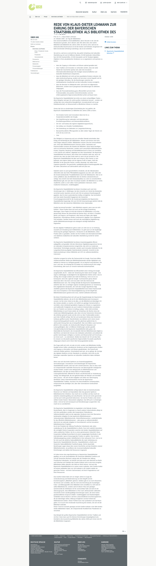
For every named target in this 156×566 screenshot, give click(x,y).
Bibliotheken (57, 547)
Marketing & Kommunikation (108, 547)
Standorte (82, 559)
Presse (33, 46)
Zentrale (80, 561)
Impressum (62, 535)
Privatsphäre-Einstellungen (81, 535)
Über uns (104, 12)
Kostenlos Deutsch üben (36, 549)
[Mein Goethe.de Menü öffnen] (120, 2)
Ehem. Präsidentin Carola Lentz (41, 51)
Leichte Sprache (58, 537)
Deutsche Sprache (82, 12)
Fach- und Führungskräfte (107, 551)
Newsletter (80, 537)
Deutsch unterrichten (36, 548)
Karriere (114, 12)
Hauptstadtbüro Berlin (83, 562)
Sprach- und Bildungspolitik (37, 550)
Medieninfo (36, 64)
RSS (65, 537)
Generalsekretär (39, 57)
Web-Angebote (88, 537)
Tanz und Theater (58, 554)
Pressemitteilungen (38, 68)
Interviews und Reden (39, 48)
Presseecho (36, 59)
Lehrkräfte (103, 549)
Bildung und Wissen (59, 549)
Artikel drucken (111, 42)
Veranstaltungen (35, 73)
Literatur (56, 551)
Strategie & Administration (107, 545)
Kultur (94, 12)
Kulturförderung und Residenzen (62, 544)
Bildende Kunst (58, 548)
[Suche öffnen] (80, 2)
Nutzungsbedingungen (95, 535)
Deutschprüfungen (35, 545)
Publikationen (34, 71)
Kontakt (56, 535)
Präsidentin (38, 54)
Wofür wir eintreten (36, 44)
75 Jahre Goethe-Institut (37, 42)
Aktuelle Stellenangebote (107, 544)
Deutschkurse (34, 544)
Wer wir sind (34, 39)
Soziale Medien (72, 537)
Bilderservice (36, 61)
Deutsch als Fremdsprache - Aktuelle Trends (41, 551)
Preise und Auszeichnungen (61, 545)
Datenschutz (70, 535)
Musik (55, 553)
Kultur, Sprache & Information (108, 548)
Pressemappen (37, 66)
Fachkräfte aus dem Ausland (37, 547)
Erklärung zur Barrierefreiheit (110, 535)
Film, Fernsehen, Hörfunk (60, 550)
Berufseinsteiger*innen (106, 550)
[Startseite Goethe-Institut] (35, 7)
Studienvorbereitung (35, 553)
